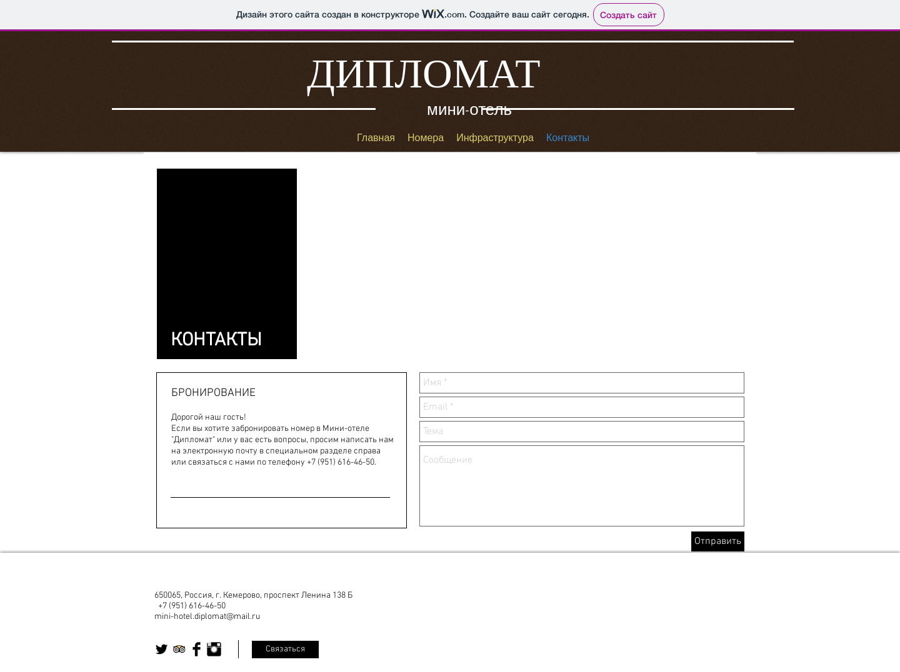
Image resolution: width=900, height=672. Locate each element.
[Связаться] (285, 649)
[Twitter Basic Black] (161, 649)
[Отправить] (717, 541)
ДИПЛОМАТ (424, 73)
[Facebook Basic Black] (196, 649)
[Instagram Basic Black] (214, 649)
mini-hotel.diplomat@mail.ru (207, 616)
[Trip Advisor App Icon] (179, 649)
